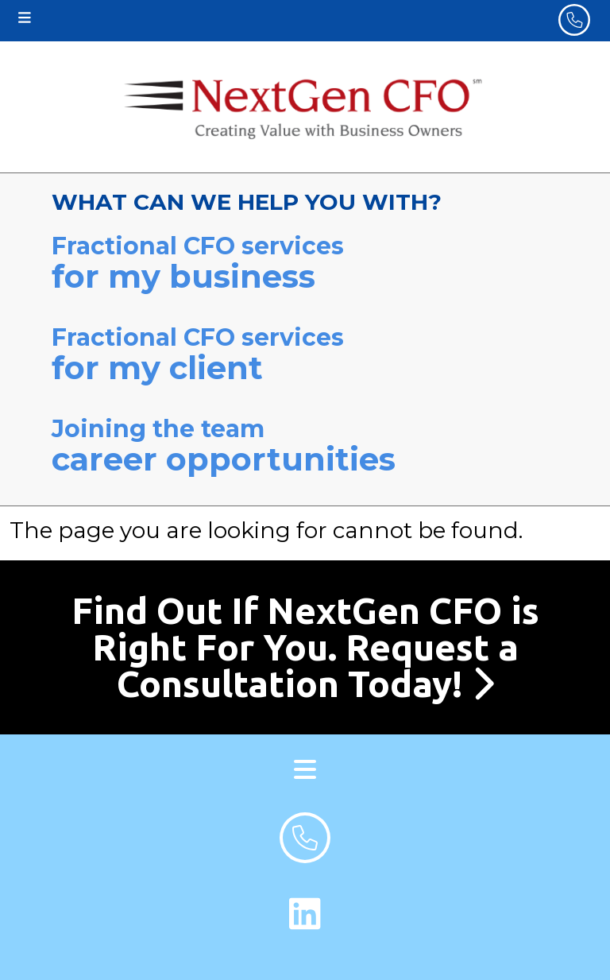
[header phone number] (574, 20)
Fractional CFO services (305, 263)
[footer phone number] (305, 837)
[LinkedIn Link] (305, 914)
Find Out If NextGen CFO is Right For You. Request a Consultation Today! (305, 647)
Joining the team (305, 446)
